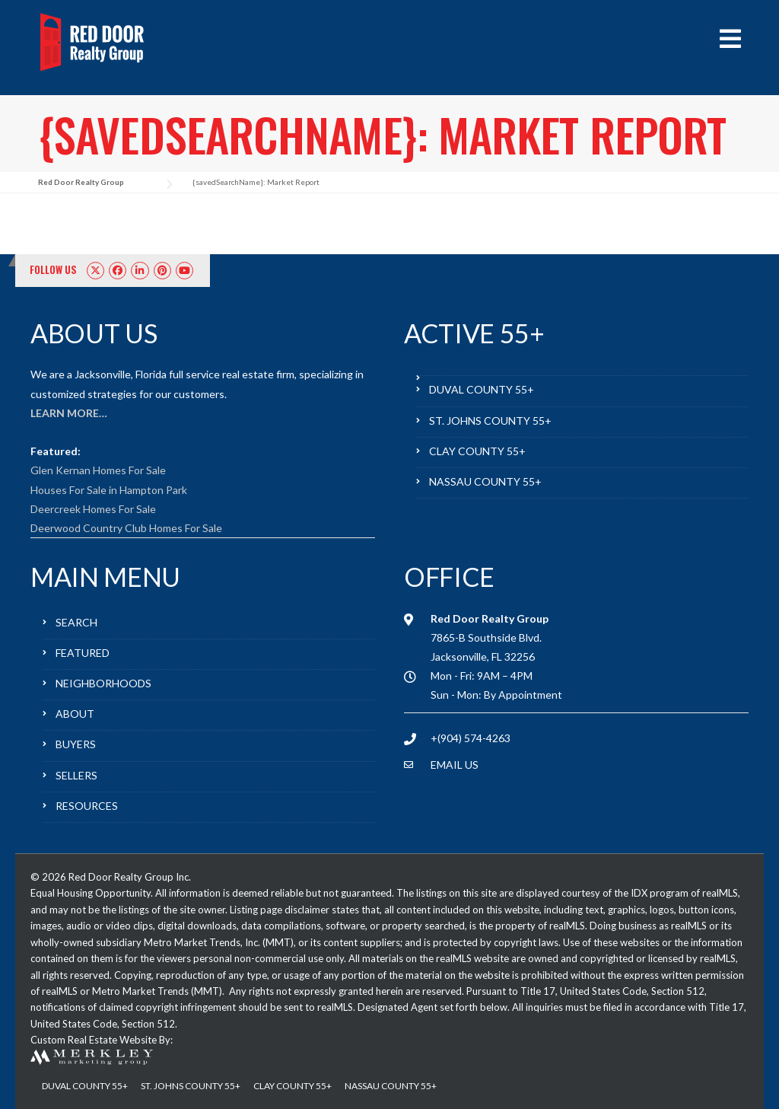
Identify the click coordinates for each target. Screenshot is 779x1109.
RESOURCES (87, 805)
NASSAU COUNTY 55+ (485, 481)
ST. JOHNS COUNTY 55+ (490, 420)
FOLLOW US (53, 269)
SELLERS (76, 775)
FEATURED (83, 652)
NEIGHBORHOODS (103, 683)
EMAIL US (455, 764)
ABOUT (75, 713)
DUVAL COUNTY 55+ (481, 389)
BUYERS (76, 744)
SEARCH (76, 622)
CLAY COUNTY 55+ (477, 451)
